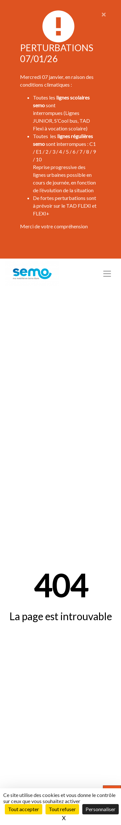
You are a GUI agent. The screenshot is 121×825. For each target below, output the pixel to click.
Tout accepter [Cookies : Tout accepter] (23, 809)
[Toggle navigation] (107, 274)
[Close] (103, 14)
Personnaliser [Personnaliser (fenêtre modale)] (101, 809)
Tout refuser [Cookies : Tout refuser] (62, 809)
